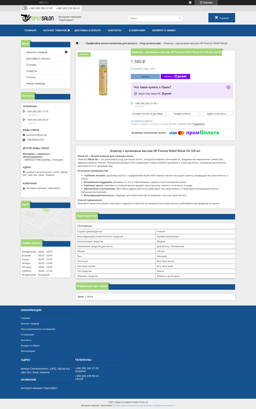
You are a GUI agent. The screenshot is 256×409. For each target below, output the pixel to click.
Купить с (175, 76)
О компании (137, 30)
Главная (30, 30)
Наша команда (35, 83)
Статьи (30, 77)
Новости (31, 70)
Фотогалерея (28, 351)
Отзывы (31, 64)
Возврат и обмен (163, 30)
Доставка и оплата (88, 30)
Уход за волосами (150, 43)
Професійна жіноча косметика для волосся (111, 43)
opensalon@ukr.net (36, 135)
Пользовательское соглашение (38, 329)
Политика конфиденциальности (158, 405)
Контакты (114, 30)
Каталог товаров (55, 30)
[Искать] (180, 18)
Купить (145, 76)
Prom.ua (144, 402)
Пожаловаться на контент (127, 405)
